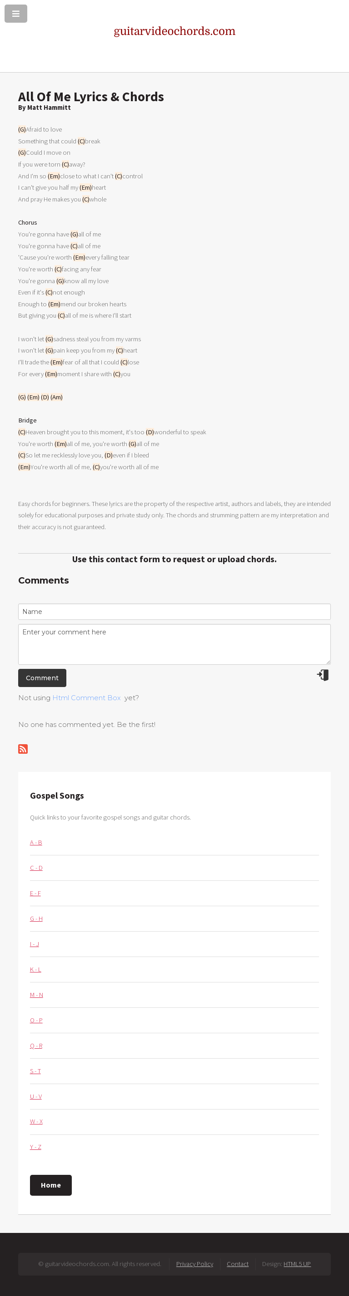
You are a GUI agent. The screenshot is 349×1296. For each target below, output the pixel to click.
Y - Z (35, 1147)
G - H (36, 918)
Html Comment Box (86, 698)
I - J (34, 944)
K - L (35, 969)
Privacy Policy (194, 1264)
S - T (35, 1071)
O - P (36, 1020)
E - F (35, 893)
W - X (36, 1121)
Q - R (36, 1045)
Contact (238, 1264)
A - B (36, 842)
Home (51, 1184)
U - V (36, 1096)
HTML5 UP (297, 1264)
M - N (36, 995)
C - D (36, 868)
